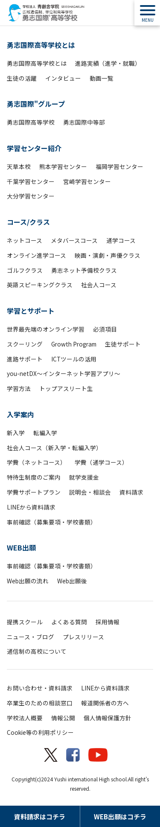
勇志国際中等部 (84, 122)
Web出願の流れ (28, 581)
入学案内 (20, 414)
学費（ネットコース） (36, 462)
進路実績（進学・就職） (108, 63)
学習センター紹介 (34, 148)
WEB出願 (21, 547)
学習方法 (19, 388)
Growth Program (73, 344)
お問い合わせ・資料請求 (40, 688)
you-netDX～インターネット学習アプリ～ (63, 373)
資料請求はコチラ (39, 816)
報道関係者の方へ (105, 703)
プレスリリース (83, 636)
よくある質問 (69, 621)
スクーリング (25, 344)
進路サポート (25, 359)
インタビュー (63, 78)
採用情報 (107, 621)
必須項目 (105, 329)
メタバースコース (74, 240)
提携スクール (25, 621)
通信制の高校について (37, 651)
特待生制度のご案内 (34, 477)
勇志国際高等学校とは (41, 45)
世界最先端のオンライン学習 (45, 329)
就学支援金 (84, 477)
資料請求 (131, 492)
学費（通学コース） (101, 462)
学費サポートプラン (34, 492)
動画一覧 (101, 78)
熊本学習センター (63, 166)
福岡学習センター (119, 166)
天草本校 (19, 166)
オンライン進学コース (36, 255)
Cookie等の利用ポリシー (40, 732)
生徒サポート (123, 344)
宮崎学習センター (87, 181)
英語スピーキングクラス (40, 284)
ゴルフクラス (25, 270)
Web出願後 (72, 581)
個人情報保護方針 (107, 717)
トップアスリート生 (66, 388)
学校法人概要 (25, 717)
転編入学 (45, 432)
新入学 (16, 432)
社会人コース (98, 284)
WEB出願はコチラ (120, 816)
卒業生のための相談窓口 (40, 703)
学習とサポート (31, 311)
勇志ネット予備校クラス (84, 270)
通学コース (121, 240)
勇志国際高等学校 (31, 122)
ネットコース (24, 240)
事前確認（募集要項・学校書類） (51, 522)
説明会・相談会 (90, 492)
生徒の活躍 (22, 78)
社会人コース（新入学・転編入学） (54, 447)
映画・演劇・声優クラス (107, 255)
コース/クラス (28, 222)
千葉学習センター (31, 181)
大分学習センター (31, 196)
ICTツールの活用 (73, 359)
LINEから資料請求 (31, 507)
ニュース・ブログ (30, 636)
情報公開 (63, 717)
